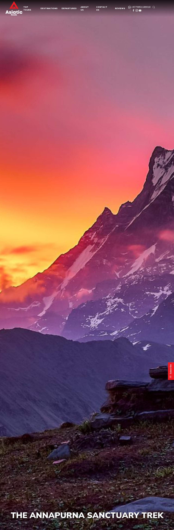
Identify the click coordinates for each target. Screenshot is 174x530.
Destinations (49, 8)
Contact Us (101, 8)
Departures (69, 8)
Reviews (120, 8)
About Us (85, 8)
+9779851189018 (139, 7)
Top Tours (27, 8)
